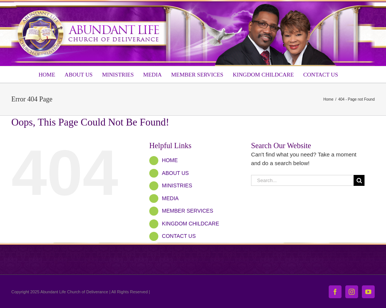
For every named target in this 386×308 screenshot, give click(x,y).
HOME (170, 160)
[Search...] (302, 180)
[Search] (359, 180)
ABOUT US (175, 173)
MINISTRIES (177, 185)
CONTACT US (179, 236)
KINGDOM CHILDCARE (190, 224)
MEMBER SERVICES (187, 211)
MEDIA (170, 198)
